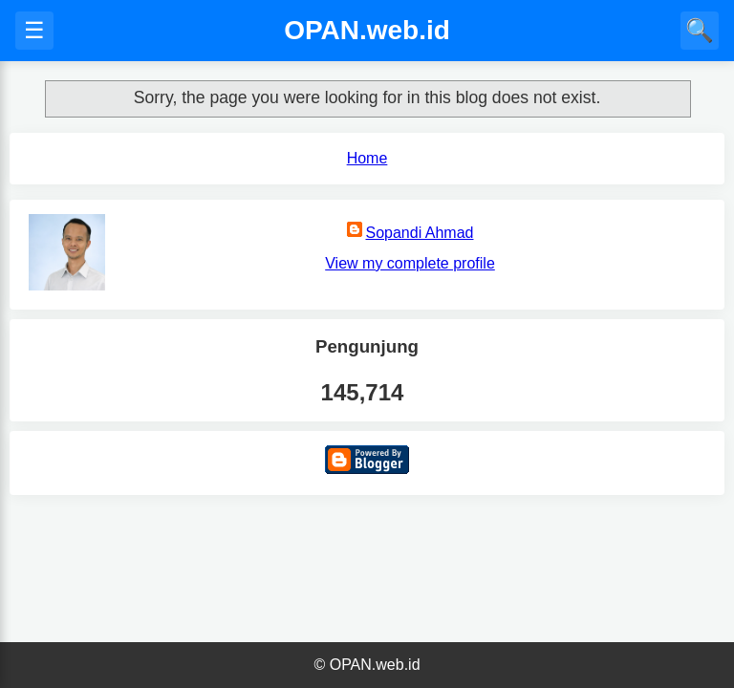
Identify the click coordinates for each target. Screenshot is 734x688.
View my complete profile (410, 263)
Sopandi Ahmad (420, 233)
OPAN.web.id (367, 30)
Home (367, 158)
